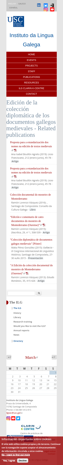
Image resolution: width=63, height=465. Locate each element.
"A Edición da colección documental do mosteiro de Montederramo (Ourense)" (31, 269)
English (12, 3)
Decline (23, 460)
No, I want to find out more (16, 454)
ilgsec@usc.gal (14, 412)
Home (31, 54)
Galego (22, 3)
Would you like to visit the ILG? (29, 326)
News (16, 334)
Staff (31, 71)
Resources (31, 82)
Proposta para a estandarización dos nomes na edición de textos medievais (31, 146)
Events (31, 60)
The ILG (17, 308)
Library (17, 317)
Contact (31, 93)
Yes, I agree (9, 460)
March (31, 357)
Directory (18, 341)
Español (13, 7)
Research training (22, 321)
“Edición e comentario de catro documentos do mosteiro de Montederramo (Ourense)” (27, 221)
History (17, 312)
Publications (31, 77)
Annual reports (21, 330)
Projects (31, 65)
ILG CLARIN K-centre (31, 88)
